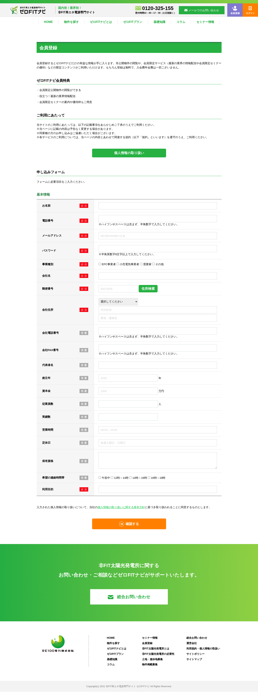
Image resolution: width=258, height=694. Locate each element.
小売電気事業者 (128, 264)
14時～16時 (138, 480)
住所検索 (148, 289)
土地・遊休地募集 (152, 661)
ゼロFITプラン (132, 21)
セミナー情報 (205, 21)
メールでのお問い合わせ (201, 10)
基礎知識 (159, 21)
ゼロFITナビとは (101, 21)
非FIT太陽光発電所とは (155, 650)
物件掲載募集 (150, 666)
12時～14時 (120, 480)
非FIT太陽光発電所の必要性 (158, 656)
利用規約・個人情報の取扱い (203, 650)
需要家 (145, 264)
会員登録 (147, 645)
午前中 (104, 480)
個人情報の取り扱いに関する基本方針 (121, 509)
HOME (48, 21)
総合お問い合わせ (129, 599)
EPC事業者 (107, 264)
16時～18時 (157, 480)
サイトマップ (194, 661)
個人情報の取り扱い (129, 153)
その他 (158, 264)
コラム (180, 21)
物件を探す (71, 21)
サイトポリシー (195, 656)
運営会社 (191, 645)
